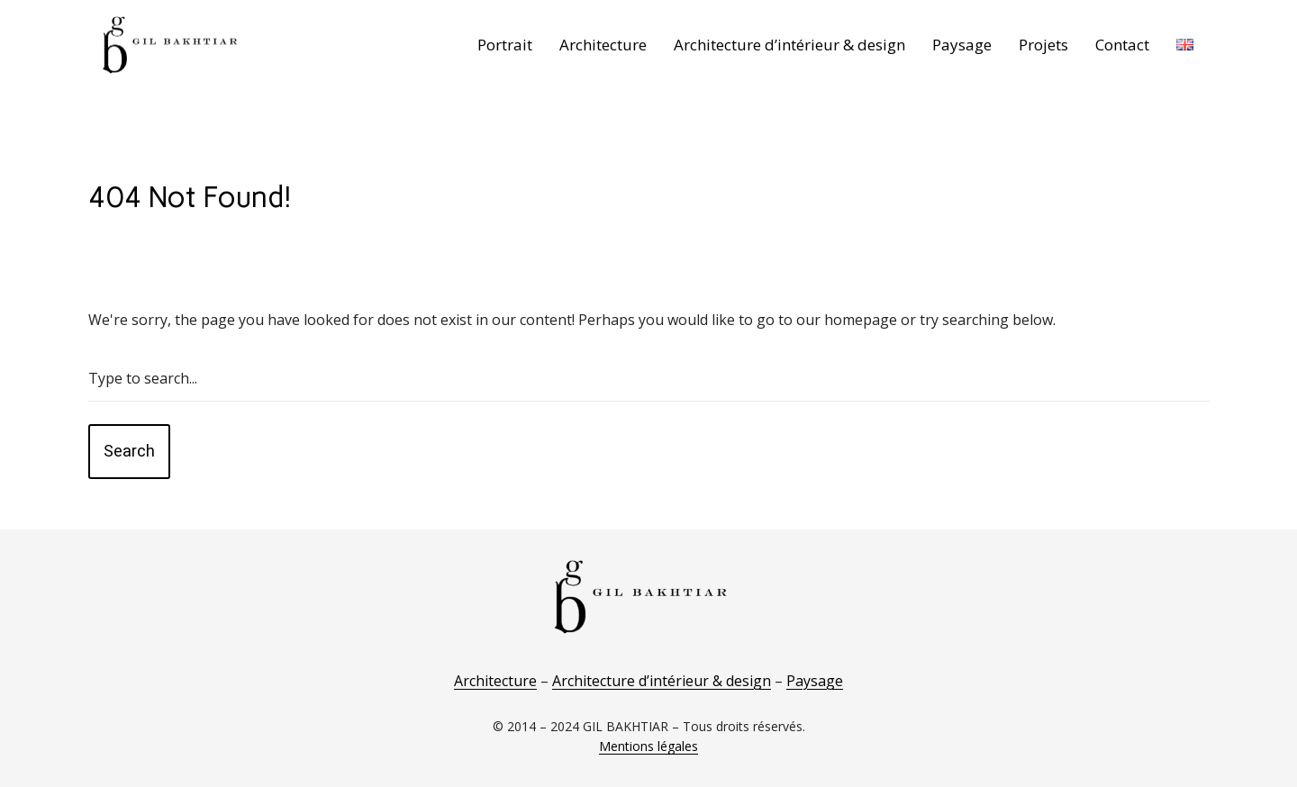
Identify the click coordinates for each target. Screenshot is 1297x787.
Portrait (504, 44)
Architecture (603, 44)
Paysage (962, 44)
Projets (1043, 44)
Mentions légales (648, 746)
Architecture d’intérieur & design (789, 44)
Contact (1122, 44)
